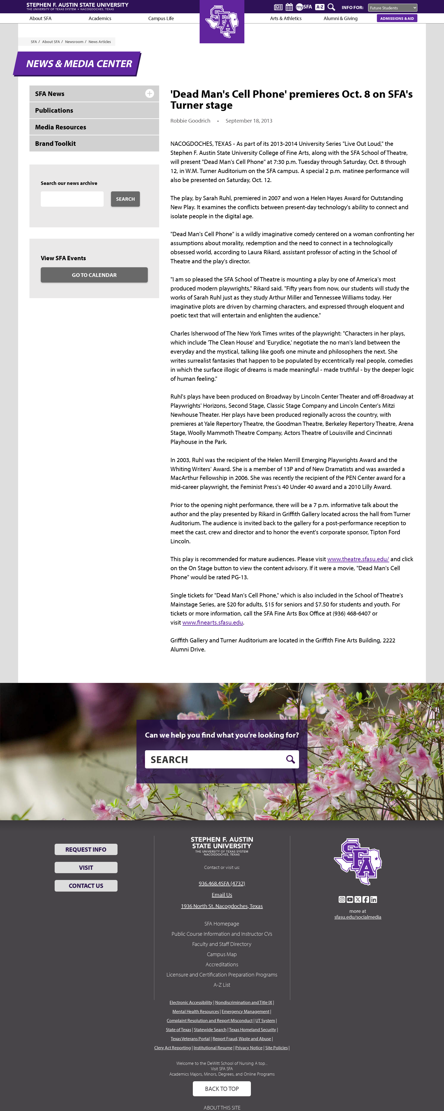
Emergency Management (245, 1011)
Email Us (222, 894)
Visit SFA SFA (222, 1068)
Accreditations (222, 964)
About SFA (40, 18)
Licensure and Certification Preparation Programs (221, 974)
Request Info (85, 849)
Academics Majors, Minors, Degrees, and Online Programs (222, 1074)
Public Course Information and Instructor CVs (222, 933)
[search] (222, 759)
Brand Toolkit (55, 143)
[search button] (290, 759)
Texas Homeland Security (252, 1029)
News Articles (100, 41)
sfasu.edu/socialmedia (357, 917)
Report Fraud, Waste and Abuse (242, 1038)
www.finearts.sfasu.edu (212, 622)
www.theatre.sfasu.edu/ (358, 559)
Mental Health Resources (195, 1011)
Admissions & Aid (397, 18)
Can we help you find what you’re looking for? (222, 734)
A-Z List (222, 984)
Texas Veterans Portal (190, 1038)
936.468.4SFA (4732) (222, 883)
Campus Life (161, 18)
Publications (54, 110)
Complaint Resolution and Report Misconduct (210, 1020)
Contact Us (86, 886)
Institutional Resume (213, 1047)
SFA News (49, 93)
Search (125, 199)
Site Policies (276, 1047)
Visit (86, 867)
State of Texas (178, 1029)
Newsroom (74, 41)
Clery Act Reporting (172, 1047)
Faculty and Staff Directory (221, 943)
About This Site (222, 1107)
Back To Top (222, 1089)
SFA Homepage (221, 923)
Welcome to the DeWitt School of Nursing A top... (222, 1063)
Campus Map (222, 954)
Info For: (352, 7)
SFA (34, 41)
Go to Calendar (94, 274)
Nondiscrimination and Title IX (243, 1002)
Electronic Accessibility (191, 1002)
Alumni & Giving (340, 18)
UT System (265, 1020)
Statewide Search (210, 1029)
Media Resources (60, 127)
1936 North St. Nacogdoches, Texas (222, 905)
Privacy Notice (248, 1047)
